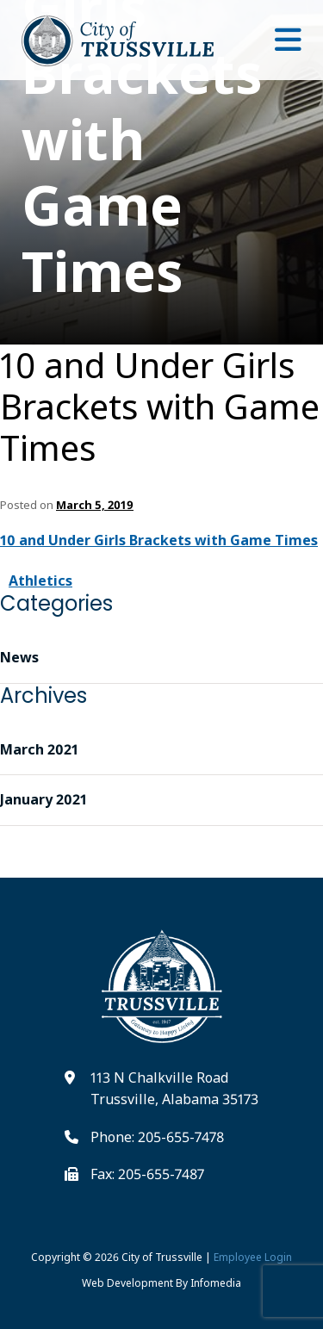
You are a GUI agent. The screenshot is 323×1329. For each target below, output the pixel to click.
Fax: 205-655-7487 (147, 1173)
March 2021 (39, 749)
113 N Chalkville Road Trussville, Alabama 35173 (174, 1088)
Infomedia (215, 1283)
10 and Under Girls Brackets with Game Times (160, 407)
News (19, 657)
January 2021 (43, 799)
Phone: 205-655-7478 (157, 1136)
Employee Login (253, 1257)
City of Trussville (161, 1257)
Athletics (40, 580)
